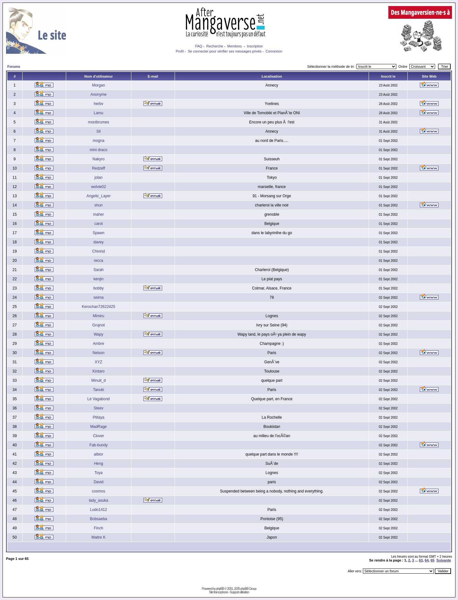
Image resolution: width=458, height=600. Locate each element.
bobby (98, 288)
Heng (98, 463)
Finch (98, 528)
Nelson (98, 353)
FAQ (198, 46)
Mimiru (98, 316)
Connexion (274, 51)
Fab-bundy (98, 445)
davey (99, 242)
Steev (98, 408)
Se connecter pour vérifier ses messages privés (224, 51)
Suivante (443, 560)
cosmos (98, 491)
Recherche (214, 46)
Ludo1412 (98, 509)
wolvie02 (98, 187)
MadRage (98, 426)
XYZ (98, 362)
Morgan (98, 85)
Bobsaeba (98, 519)
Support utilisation (239, 592)
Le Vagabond (98, 399)
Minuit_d (98, 380)
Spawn (98, 233)
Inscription (255, 46)
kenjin (98, 279)
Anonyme (98, 94)
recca (98, 260)
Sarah (99, 270)
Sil (98, 131)
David (98, 482)
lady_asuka (98, 500)
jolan (98, 177)
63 (421, 560)
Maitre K (98, 537)
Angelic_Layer (99, 196)
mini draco (98, 150)
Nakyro (99, 159)
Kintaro (99, 371)
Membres (234, 46)
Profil (180, 51)
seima (99, 297)
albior (98, 454)
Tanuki (98, 389)
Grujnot (98, 325)
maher (98, 214)
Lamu (98, 113)
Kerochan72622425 (98, 306)
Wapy (98, 334)
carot (98, 223)
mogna (98, 140)
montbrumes (98, 122)
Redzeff (98, 168)
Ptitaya (98, 417)
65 (432, 560)
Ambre (98, 343)
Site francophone (218, 592)
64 (426, 560)
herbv (98, 103)
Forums (13, 66)
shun (98, 205)
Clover (98, 436)
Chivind (98, 251)
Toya (98, 473)
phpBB (220, 588)
